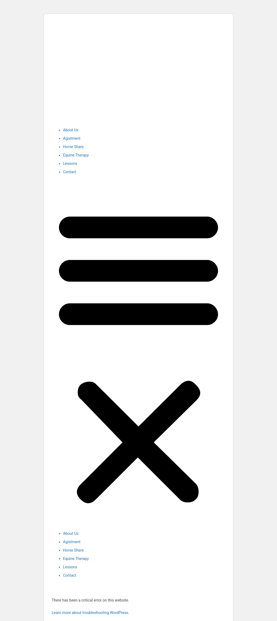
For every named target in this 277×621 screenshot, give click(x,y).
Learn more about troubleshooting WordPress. (90, 612)
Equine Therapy (76, 155)
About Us (70, 130)
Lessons (70, 163)
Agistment (71, 138)
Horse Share (73, 147)
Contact (69, 172)
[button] (138, 356)
